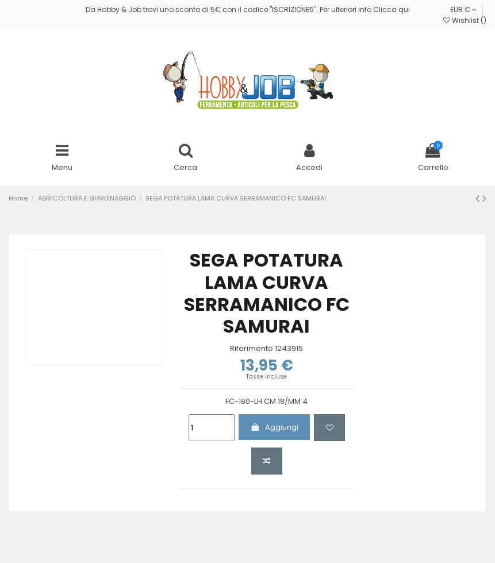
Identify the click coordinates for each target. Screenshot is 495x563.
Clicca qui (391, 9)
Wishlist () (464, 20)
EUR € (463, 9)
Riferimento (251, 349)
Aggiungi (274, 427)
